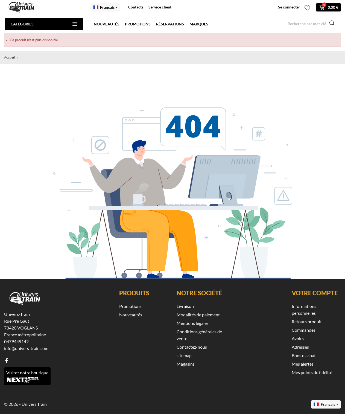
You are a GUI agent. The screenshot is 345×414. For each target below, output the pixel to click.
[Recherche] (311, 24)
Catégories (44, 24)
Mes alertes (303, 363)
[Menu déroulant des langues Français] (105, 7)
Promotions (138, 24)
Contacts (135, 7)
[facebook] (6, 360)
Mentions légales (193, 323)
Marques (198, 24)
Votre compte (315, 293)
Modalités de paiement (198, 314)
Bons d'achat (304, 355)
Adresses (300, 346)
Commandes (303, 330)
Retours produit (307, 321)
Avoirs (298, 338)
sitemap (184, 355)
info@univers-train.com (26, 348)
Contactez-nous (192, 346)
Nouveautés (106, 24)
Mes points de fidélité (312, 372)
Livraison (185, 306)
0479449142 (16, 341)
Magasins (186, 363)
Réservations (170, 24)
